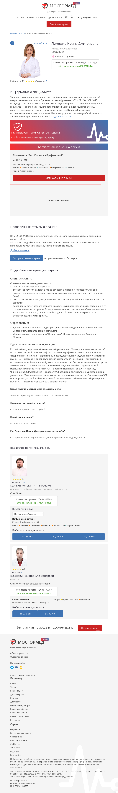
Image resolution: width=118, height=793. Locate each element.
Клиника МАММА (20, 599)
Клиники (14, 698)
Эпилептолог (70, 48)
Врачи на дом (16, 690)
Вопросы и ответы (18, 740)
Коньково (46, 525)
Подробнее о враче (61, 116)
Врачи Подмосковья (19, 716)
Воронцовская (72, 525)
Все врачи (15, 720)
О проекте (15, 729)
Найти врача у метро (20, 705)
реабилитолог (60, 489)
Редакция (14, 751)
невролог (38, 489)
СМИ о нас (15, 744)
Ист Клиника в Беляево (23, 519)
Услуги (13, 687)
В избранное (12, 43)
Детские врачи (17, 694)
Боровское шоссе (69, 599)
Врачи (13, 683)
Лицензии (15, 747)
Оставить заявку (89, 628)
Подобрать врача (59, 24)
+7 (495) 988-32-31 (88, 17)
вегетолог (15, 489)
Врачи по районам (19, 709)
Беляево (23, 525)
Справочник (16, 736)
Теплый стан (58, 525)
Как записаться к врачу (21, 733)
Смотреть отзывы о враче (26, 258)
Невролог (57, 48)
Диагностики (55, 17)
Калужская (34, 525)
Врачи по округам (18, 712)
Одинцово (84, 599)
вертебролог (27, 489)
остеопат (48, 489)
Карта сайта (15, 755)
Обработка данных (19, 657)
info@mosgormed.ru (19, 653)
